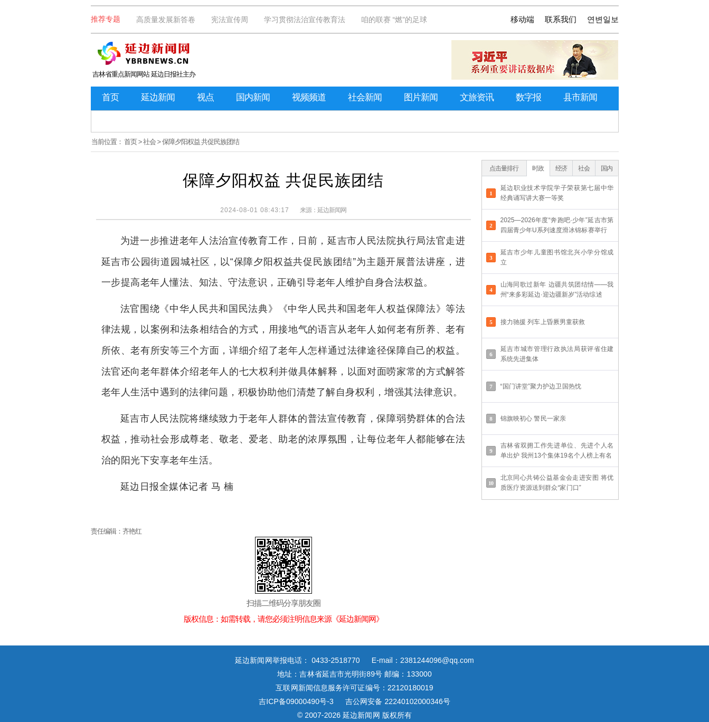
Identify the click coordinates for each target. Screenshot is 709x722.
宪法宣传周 (229, 19)
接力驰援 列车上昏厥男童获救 (542, 322)
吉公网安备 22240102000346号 (397, 701)
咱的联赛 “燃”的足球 (394, 19)
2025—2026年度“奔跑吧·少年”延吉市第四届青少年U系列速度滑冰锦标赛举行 (557, 225)
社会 (149, 142)
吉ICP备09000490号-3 (296, 701)
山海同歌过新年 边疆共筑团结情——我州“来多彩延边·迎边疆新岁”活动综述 (557, 289)
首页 (110, 97)
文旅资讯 (477, 97)
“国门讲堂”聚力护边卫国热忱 (540, 386)
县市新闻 (580, 97)
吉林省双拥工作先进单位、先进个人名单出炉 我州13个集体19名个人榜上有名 (557, 450)
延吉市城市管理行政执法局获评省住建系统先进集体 (557, 354)
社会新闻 (365, 97)
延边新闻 (158, 97)
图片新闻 (421, 97)
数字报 (528, 97)
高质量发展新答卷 (165, 19)
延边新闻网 (331, 210)
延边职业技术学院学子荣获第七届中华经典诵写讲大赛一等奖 (557, 193)
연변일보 (603, 19)
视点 (205, 97)
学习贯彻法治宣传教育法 (304, 19)
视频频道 (309, 97)
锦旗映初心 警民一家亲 (533, 418)
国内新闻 (253, 97)
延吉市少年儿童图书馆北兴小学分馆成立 (557, 257)
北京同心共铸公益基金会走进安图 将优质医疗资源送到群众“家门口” (557, 482)
